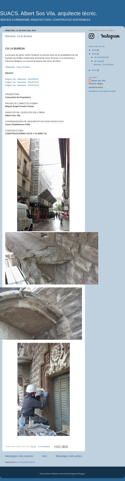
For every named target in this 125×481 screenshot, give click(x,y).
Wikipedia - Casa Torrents (17, 67)
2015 (94, 54)
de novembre (100, 57)
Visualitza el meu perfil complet (102, 91)
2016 (94, 50)
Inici (44, 456)
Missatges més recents (19, 456)
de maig (98, 61)
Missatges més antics (69, 456)
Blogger (81, 474)
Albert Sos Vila (98, 81)
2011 (94, 70)
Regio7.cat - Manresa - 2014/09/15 (22, 79)
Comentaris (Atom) (27, 462)
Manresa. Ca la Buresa (18, 36)
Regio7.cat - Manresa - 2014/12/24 (22, 85)
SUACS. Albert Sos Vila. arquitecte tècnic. (48, 13)
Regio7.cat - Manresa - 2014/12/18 (22, 82)
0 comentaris (44, 446)
